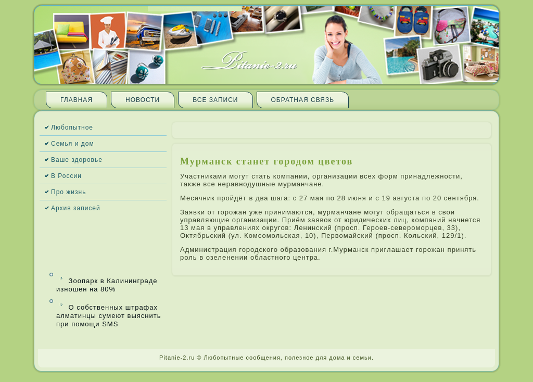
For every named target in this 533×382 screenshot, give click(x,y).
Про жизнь (68, 192)
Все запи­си (215, 100)
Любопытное (72, 127)
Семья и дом (72, 143)
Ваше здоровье (77, 159)
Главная (76, 100)
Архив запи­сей (75, 208)
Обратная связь (303, 100)
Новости (142, 100)
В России (66, 176)
